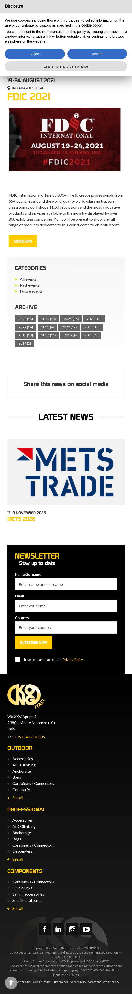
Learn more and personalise (66, 66)
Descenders (22, 851)
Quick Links (22, 887)
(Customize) (59, 982)
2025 (48, 319)
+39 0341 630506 (29, 737)
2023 (94, 319)
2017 (48, 335)
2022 (25, 327)
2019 (92, 327)
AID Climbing (24, 764)
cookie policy (91, 25)
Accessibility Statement (85, 982)
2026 (25, 319)
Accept (97, 54)
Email (19, 596)
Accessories (22, 758)
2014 (24, 343)
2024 (71, 319)
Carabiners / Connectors (33, 783)
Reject (35, 54)
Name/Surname (28, 574)
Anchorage (21, 771)
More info (23, 241)
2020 (69, 327)
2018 (25, 335)
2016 (70, 335)
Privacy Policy (73, 660)
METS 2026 (21, 519)
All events (28, 279)
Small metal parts (27, 900)
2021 (47, 327)
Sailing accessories (28, 894)
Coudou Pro (22, 789)
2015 (91, 335)
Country (22, 617)
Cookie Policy (42, 982)
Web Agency (111, 982)
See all (17, 797)
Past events (29, 285)
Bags (16, 777)
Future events (31, 291)
